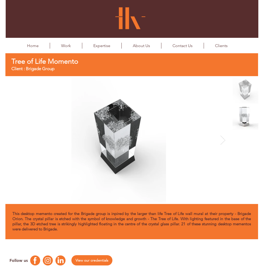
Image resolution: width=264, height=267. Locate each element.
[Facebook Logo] (35, 260)
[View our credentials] (91, 260)
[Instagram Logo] (48, 260)
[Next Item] (223, 140)
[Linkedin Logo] (60, 260)
